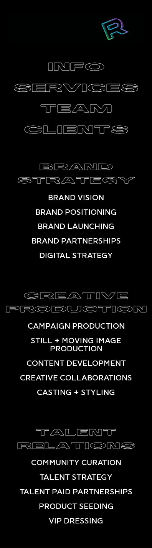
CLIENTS (76, 128)
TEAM (76, 107)
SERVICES (76, 86)
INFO (76, 65)
